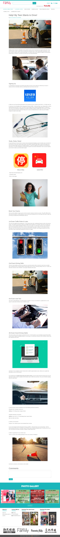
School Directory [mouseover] (8, 9)
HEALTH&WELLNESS (44, 9)
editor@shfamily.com (16, 515)
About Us (4, 512)
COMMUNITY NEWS (15, 11)
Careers (3, 515)
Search (34, 3)
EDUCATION (27, 9)
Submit (10, 479)
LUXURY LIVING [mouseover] (19, 9)
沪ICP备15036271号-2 (36, 535)
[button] (51, 3)
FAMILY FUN (6, 11)
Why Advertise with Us (6, 514)
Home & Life (35, 9)
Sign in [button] (48, 3)
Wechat (14, 512)
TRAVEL (53, 9)
